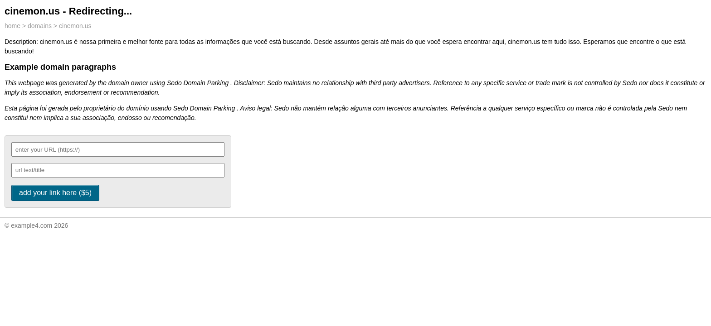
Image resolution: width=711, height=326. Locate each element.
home (12, 25)
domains (40, 25)
